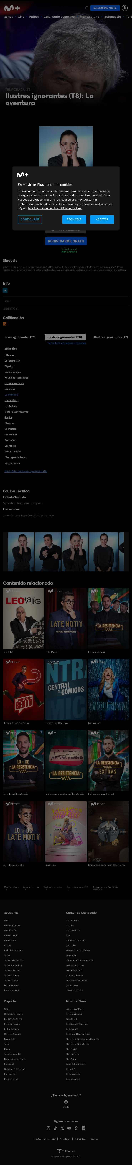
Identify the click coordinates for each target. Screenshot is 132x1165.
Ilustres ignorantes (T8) (64, 337)
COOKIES (94, 1139)
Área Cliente (72, 1019)
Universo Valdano (12, 1034)
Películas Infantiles (13, 950)
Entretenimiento (12, 990)
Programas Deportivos (76, 980)
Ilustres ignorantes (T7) (111, 337)
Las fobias (10, 445)
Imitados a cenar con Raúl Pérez (106, 864)
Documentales (11, 985)
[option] (21, 551)
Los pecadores (73, 930)
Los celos (10, 388)
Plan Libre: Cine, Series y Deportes (82, 1039)
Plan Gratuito (89, 16)
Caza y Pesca (72, 985)
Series (8, 16)
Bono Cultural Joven (76, 1064)
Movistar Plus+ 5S (74, 990)
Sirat (68, 935)
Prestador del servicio (44, 1139)
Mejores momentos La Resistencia (64, 794)
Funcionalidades (74, 1014)
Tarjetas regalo (73, 1074)
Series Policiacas (12, 970)
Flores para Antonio (75, 940)
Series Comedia (11, 975)
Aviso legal (65, 1139)
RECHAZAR (74, 219)
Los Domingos (72, 920)
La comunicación (14, 383)
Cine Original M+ (12, 925)
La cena (70, 925)
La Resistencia (96, 652)
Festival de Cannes (75, 965)
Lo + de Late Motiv (13, 864)
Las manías (11, 434)
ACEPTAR (102, 219)
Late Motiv (51, 652)
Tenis (6, 1044)
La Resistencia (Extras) (101, 794)
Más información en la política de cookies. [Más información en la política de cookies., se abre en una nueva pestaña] (55, 208)
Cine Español (10, 930)
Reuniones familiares (16, 377)
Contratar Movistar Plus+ (78, 1034)
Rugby (7, 1049)
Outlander (71, 945)
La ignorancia (12, 462)
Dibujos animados (74, 975)
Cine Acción (10, 940)
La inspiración (12, 360)
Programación (11, 1079)
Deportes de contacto (14, 1059)
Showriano (94, 723)
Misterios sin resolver (16, 411)
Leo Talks (8, 652)
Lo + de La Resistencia (15, 794)
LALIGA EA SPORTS (13, 1019)
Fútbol (34, 16)
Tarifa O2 (70, 1069)
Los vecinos (11, 400)
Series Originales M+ (14, 960)
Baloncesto (112, 16)
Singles (8, 417)
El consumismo (13, 451)
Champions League (13, 1014)
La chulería (11, 406)
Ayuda (66, 1104)
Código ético (72, 1029)
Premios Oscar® (74, 970)
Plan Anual (71, 1059)
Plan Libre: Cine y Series (77, 1044)
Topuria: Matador (12, 1054)
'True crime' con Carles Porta (80, 960)
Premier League (12, 1024)
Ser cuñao (10, 440)
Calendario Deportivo (14, 1069)
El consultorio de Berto (16, 723)
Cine (21, 16)
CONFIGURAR (30, 219)
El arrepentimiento (15, 457)
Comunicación (73, 1079)
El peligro (10, 366)
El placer (10, 423)
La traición (11, 428)
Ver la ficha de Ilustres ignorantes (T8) (26, 471)
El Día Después (11, 1029)
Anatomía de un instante (78, 950)
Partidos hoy (10, 1074)
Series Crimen (11, 980)
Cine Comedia (11, 935)
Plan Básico (71, 1049)
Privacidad (80, 1139)
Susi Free (50, 864)
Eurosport (9, 1064)
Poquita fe (71, 955)
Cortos (7, 945)
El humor (10, 355)
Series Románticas (13, 965)
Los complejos (13, 372)
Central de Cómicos (56, 723)
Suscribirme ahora (105, 8)
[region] (66, 198)
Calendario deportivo (59, 16)
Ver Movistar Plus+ (74, 1009)
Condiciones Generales (77, 1024)
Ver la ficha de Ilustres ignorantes (67, 343)
